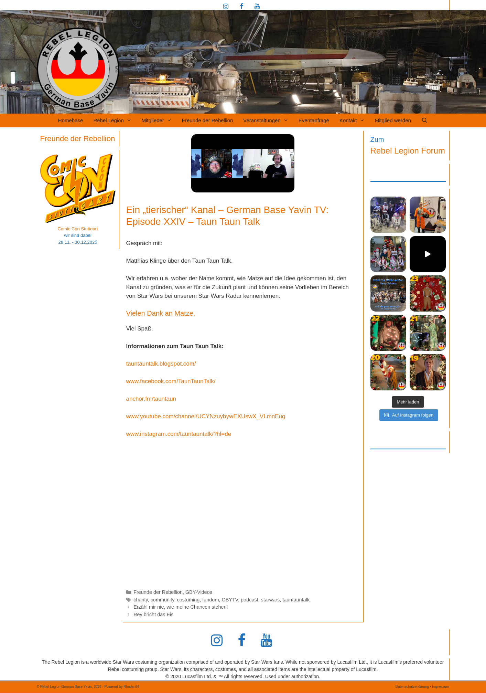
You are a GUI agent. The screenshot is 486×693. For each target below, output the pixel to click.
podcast (249, 599)
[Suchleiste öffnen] (424, 120)
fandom (210, 599)
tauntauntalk (296, 599)
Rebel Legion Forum (407, 150)
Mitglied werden (393, 120)
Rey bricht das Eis (153, 614)
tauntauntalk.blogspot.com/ (161, 363)
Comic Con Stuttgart (77, 228)
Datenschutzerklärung (412, 687)
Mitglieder (159, 120)
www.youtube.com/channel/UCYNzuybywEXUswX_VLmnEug (205, 416)
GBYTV (230, 599)
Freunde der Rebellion (207, 120)
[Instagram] (226, 7)
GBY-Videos (198, 592)
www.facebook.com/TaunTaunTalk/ (171, 381)
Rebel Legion (114, 120)
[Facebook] (241, 7)
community (162, 599)
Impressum (440, 687)
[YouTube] (257, 7)
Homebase (70, 120)
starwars (270, 599)
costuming (188, 599)
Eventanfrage (314, 120)
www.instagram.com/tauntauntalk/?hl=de (178, 434)
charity (140, 599)
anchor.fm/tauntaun (151, 399)
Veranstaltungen (268, 120)
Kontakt (354, 120)
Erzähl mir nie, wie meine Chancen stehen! (180, 607)
